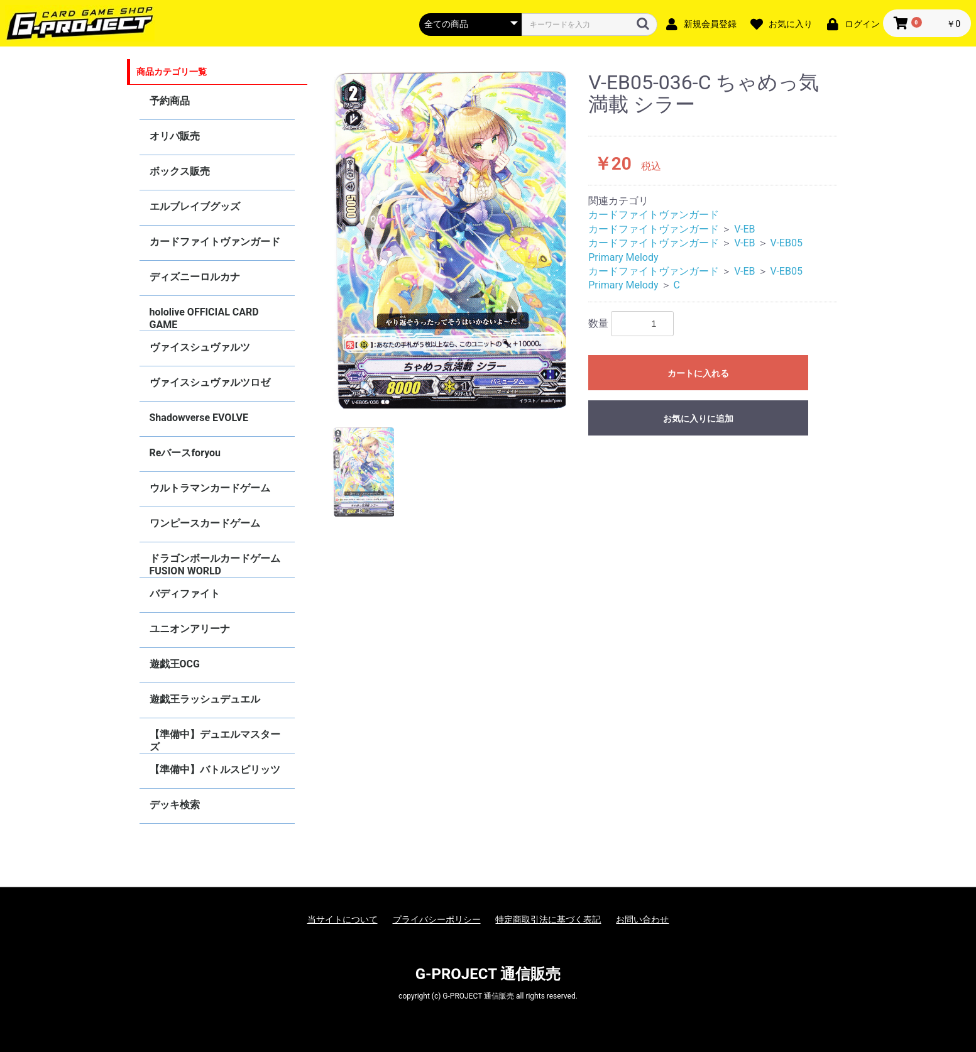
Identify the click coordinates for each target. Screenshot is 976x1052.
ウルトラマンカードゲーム (210, 488)
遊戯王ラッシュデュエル (205, 699)
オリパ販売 (175, 136)
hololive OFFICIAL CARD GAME (204, 318)
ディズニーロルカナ (195, 277)
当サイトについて (342, 919)
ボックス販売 (180, 171)
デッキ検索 (175, 805)
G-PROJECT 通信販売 (488, 974)
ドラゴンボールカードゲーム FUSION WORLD (215, 564)
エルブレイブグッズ (195, 206)
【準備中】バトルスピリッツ (215, 769)
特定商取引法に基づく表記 (548, 919)
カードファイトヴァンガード (215, 242)
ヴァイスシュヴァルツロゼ (210, 382)
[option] (449, 240)
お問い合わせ (642, 919)
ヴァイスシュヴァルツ (200, 347)
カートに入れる (698, 373)
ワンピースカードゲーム (205, 523)
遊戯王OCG (175, 664)
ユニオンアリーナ (190, 629)
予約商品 (170, 101)
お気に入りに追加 (698, 419)
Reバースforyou (185, 453)
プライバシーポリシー (437, 919)
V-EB (744, 229)
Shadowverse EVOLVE (199, 418)
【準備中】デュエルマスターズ (215, 740)
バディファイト (185, 594)
